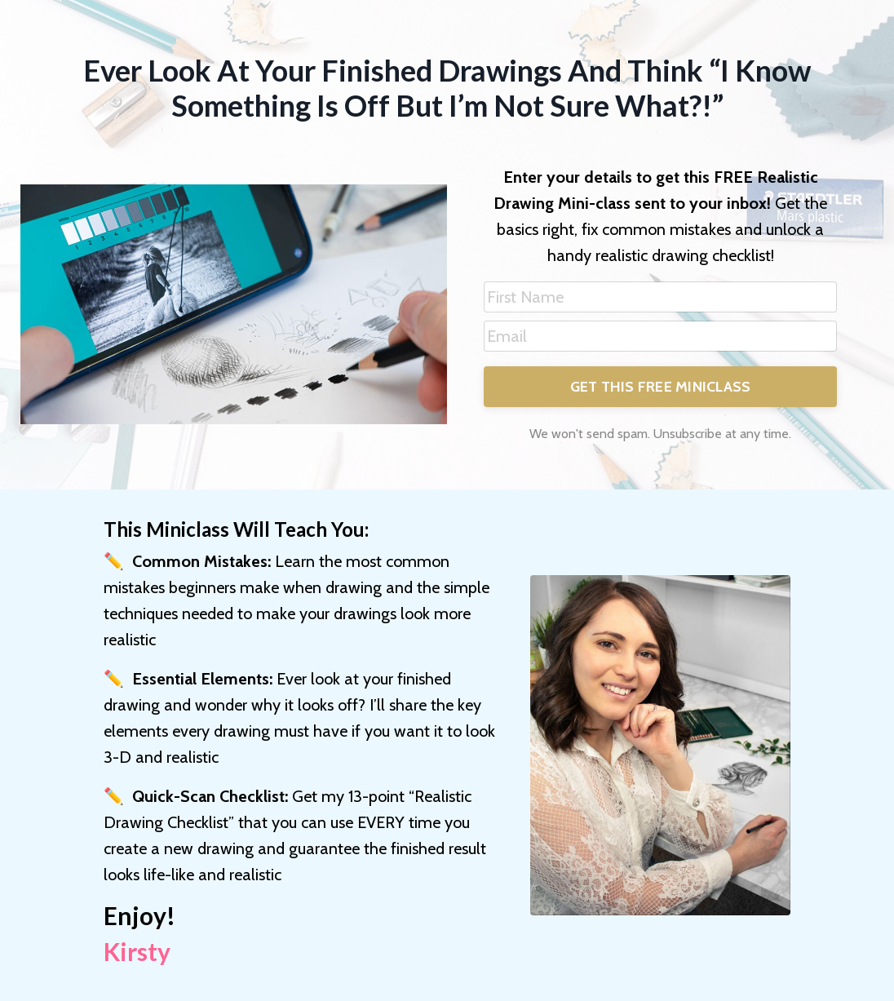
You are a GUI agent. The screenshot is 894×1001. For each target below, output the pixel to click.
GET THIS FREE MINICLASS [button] (660, 387)
